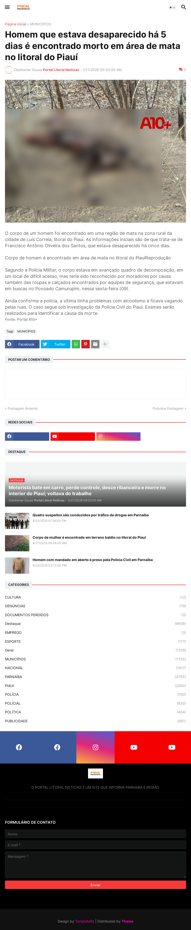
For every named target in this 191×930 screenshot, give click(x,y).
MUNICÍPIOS (40, 24)
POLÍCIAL (95, 703)
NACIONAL (95, 667)
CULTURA (95, 597)
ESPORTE (95, 641)
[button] (7, 7)
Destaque (95, 623)
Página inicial (15, 24)
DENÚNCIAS (95, 606)
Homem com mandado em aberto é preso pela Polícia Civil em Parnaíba (93, 560)
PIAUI (95, 685)
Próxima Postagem (168, 408)
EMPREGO (95, 632)
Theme (127, 921)
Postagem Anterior (23, 408)
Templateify (84, 921)
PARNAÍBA (95, 676)
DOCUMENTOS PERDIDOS (95, 614)
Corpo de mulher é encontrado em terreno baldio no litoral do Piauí (89, 537)
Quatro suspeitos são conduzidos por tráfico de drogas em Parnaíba (91, 515)
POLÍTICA (95, 712)
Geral (95, 650)
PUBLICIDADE (95, 721)
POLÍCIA (95, 694)
